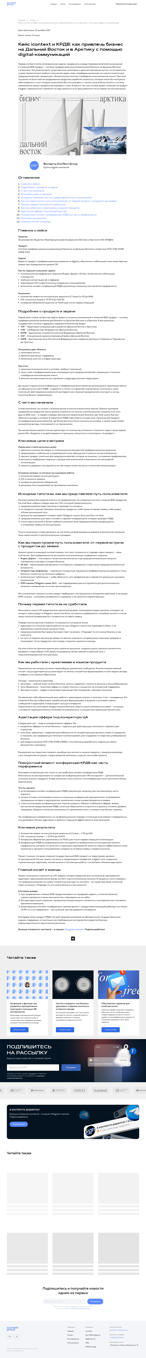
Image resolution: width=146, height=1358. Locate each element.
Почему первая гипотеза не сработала (43, 204)
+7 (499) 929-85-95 (117, 1337)
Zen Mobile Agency (93, 1335)
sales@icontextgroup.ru (119, 1330)
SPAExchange (91, 1347)
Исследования (75, 4)
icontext (89, 1331)
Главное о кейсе (30, 183)
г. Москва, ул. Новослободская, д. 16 (124, 1345)
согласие (73, 1306)
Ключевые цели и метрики (36, 194)
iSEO (87, 1343)
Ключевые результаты (34, 218)
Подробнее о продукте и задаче (39, 187)
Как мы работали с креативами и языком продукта (50, 207)
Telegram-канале (74, 929)
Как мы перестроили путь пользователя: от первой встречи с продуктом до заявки (69, 201)
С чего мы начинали (32, 190)
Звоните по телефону (117, 1335)
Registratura (90, 1339)
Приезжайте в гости (117, 1342)
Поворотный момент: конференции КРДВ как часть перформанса (58, 214)
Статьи (62, 4)
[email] (33, 1067)
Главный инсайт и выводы (36, 221)
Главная (53, 4)
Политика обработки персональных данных (22, 1349)
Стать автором (90, 4)
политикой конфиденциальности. (80, 1308)
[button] (127, 4)
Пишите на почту (116, 1327)
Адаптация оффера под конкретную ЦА (43, 211)
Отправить (71, 1067)
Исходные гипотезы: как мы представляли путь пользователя (56, 197)
